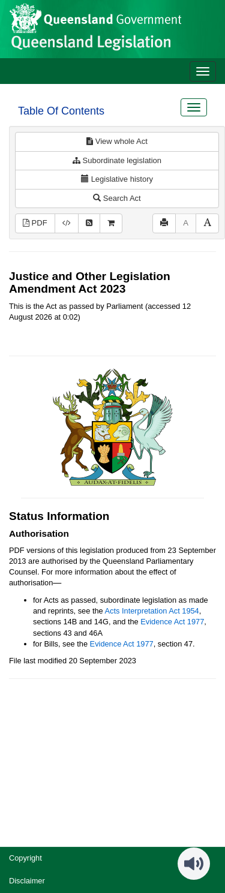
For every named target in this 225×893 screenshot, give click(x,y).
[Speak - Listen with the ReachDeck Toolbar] (194, 863)
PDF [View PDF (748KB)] (35, 222)
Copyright (25, 857)
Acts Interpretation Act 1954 (152, 610)
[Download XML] (67, 223)
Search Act (116, 198)
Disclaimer (27, 880)
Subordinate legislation (117, 160)
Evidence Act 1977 (172, 621)
